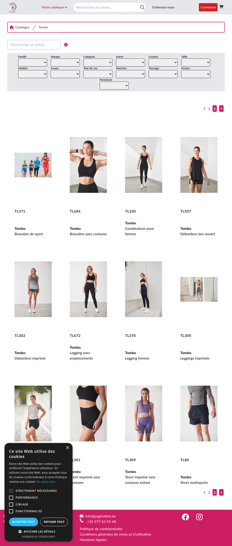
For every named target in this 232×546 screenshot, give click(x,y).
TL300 (185, 335)
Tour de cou (90, 68)
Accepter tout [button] (23, 522)
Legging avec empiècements (81, 352)
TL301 (75, 460)
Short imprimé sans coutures (85, 477)
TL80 (184, 460)
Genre (119, 56)
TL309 (130, 460)
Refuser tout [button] (54, 522)
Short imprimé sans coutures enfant (140, 477)
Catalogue (22, 27)
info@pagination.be (100, 516)
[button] (38, 531)
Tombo (43, 27)
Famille (22, 56)
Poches (185, 68)
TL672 (75, 335)
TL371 (19, 211)
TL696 (75, 211)
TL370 (130, 335)
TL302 (19, 335)
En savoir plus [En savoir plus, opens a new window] (46, 482)
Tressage (154, 68)
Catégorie (89, 56)
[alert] (38, 492)
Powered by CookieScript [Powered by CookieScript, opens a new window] (38, 536)
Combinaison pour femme (139, 228)
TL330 (130, 211)
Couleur (153, 56)
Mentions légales (93, 539)
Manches (121, 68)
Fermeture (106, 79)
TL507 (185, 211)
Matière (23, 68)
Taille (184, 56)
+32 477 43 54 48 (101, 521)
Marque (55, 56)
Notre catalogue (54, 7)
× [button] (67, 448)
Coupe (55, 68)
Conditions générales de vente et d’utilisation (115, 534)
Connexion (208, 7)
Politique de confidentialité (101, 528)
